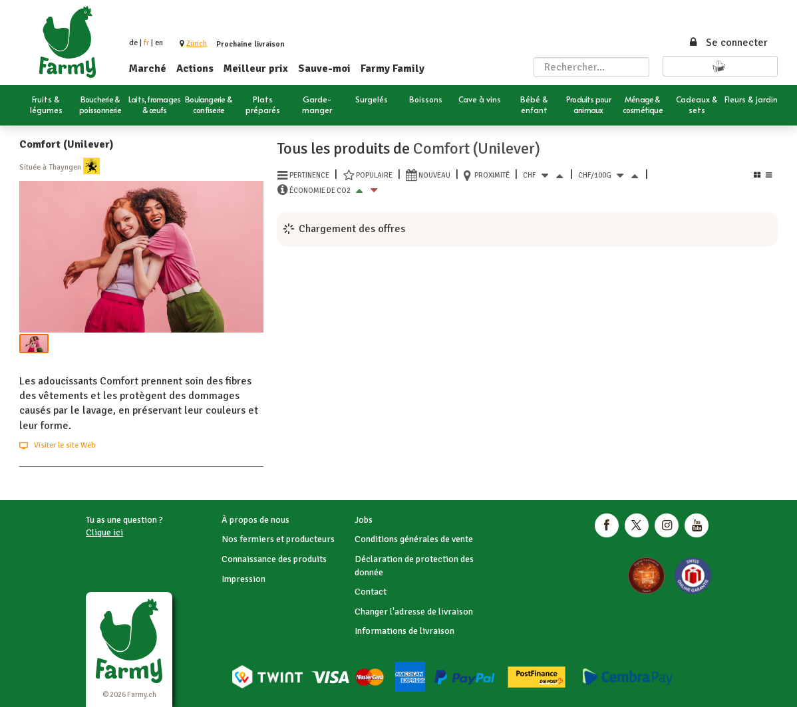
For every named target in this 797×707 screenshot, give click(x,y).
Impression (243, 579)
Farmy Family (392, 68)
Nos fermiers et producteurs (278, 539)
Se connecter (728, 42)
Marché (147, 68)
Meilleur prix (256, 68)
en (159, 43)
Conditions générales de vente (414, 539)
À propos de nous (255, 519)
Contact (371, 591)
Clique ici (104, 532)
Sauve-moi (324, 68)
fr (146, 43)
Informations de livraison (404, 630)
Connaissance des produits (274, 559)
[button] (196, 44)
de (133, 43)
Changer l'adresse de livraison (414, 611)
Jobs (364, 519)
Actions (195, 68)
